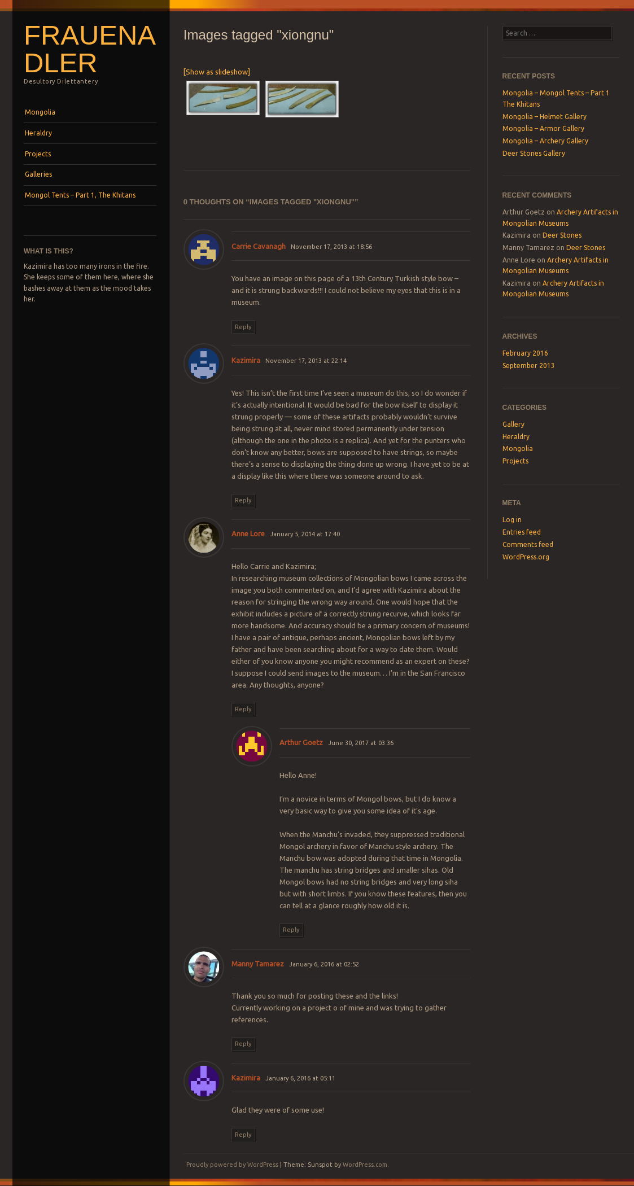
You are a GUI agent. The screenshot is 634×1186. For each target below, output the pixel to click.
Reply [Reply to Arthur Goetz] (291, 929)
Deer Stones (562, 235)
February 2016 (525, 353)
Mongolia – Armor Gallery (543, 128)
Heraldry (38, 133)
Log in (512, 519)
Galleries (38, 174)
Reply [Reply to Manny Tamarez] (243, 1043)
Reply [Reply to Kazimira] (243, 500)
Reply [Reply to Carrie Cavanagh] (243, 326)
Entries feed (521, 532)
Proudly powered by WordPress (232, 1164)
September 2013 (528, 365)
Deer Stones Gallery (533, 153)
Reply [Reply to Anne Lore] (243, 709)
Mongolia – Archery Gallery (545, 141)
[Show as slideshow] (216, 72)
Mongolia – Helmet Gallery (544, 116)
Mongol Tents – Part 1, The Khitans (80, 195)
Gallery (513, 424)
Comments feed (527, 544)
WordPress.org (525, 557)
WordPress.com (365, 1164)
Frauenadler (90, 49)
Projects (38, 153)
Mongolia (40, 112)
